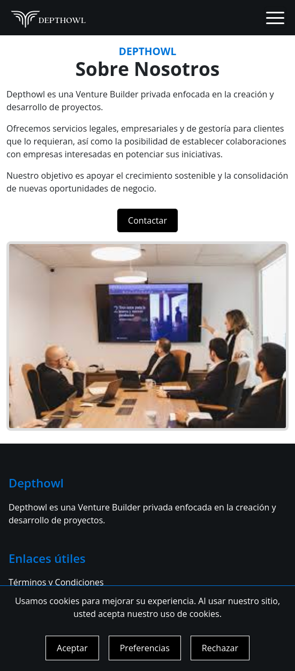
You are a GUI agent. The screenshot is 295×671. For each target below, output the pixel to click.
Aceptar (72, 648)
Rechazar (220, 648)
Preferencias (145, 648)
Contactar (147, 220)
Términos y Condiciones (56, 582)
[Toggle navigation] (275, 17)
